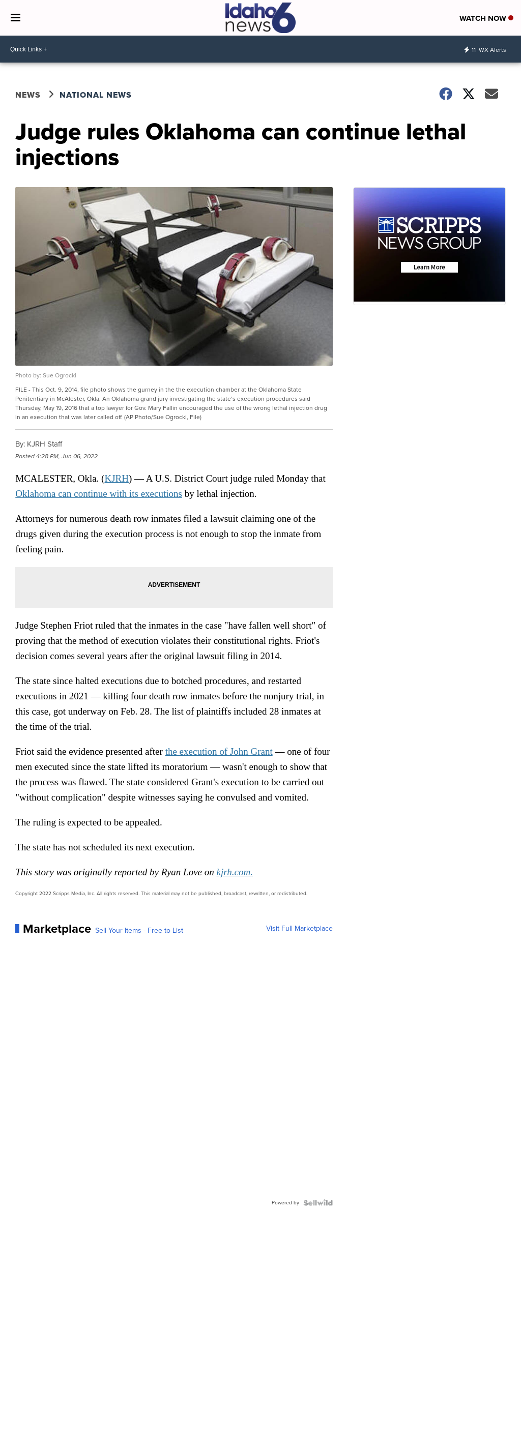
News (28, 95)
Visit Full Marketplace (299, 928)
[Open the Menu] (15, 18)
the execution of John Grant (219, 751)
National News (96, 95)
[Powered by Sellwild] (318, 1202)
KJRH (116, 478)
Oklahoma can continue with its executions (98, 493)
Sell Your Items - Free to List (139, 930)
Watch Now (486, 18)
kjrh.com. (235, 872)
